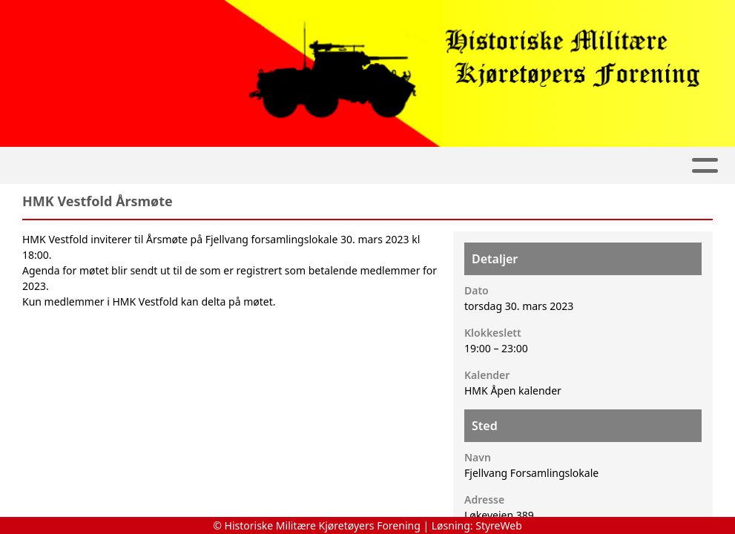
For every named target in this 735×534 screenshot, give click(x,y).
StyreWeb (498, 525)
